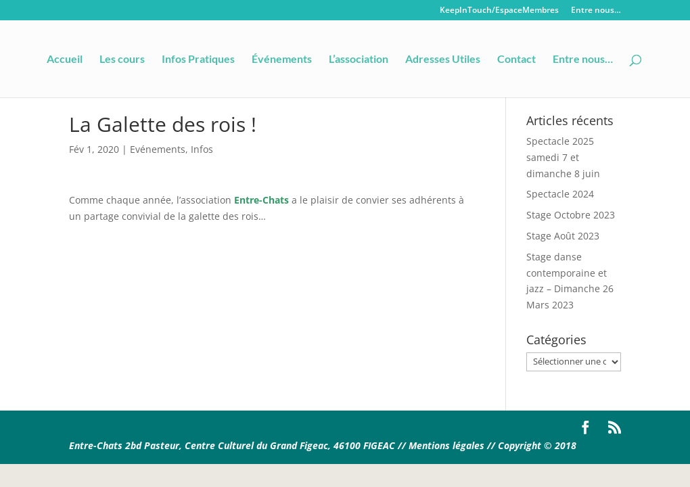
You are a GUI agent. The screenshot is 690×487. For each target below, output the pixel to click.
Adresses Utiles (442, 59)
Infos (202, 149)
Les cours (122, 59)
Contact (516, 59)
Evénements (157, 149)
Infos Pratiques (198, 59)
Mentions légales (448, 445)
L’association (358, 59)
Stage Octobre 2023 (570, 214)
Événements (282, 59)
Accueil (65, 59)
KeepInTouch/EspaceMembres (499, 11)
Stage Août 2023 (562, 235)
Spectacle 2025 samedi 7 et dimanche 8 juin (563, 157)
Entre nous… (596, 11)
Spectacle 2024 (560, 193)
